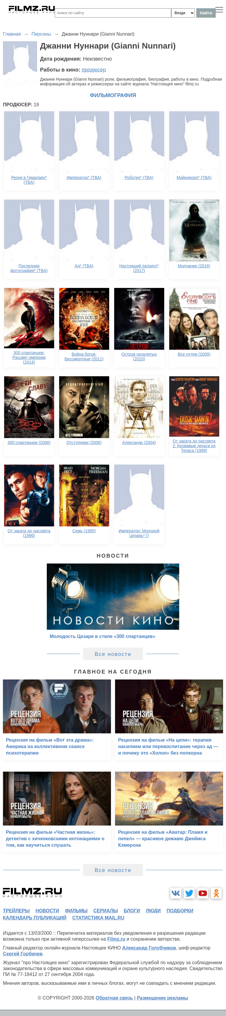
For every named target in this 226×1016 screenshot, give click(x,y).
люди (153, 910)
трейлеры (16, 910)
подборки (180, 910)
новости (47, 910)
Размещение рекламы (162, 997)
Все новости (113, 654)
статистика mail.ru (98, 917)
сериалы (105, 910)
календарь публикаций (35, 917)
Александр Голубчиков (149, 947)
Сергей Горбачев (22, 953)
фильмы (76, 910)
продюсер (94, 70)
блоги (132, 910)
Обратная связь (114, 997)
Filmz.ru (116, 939)
